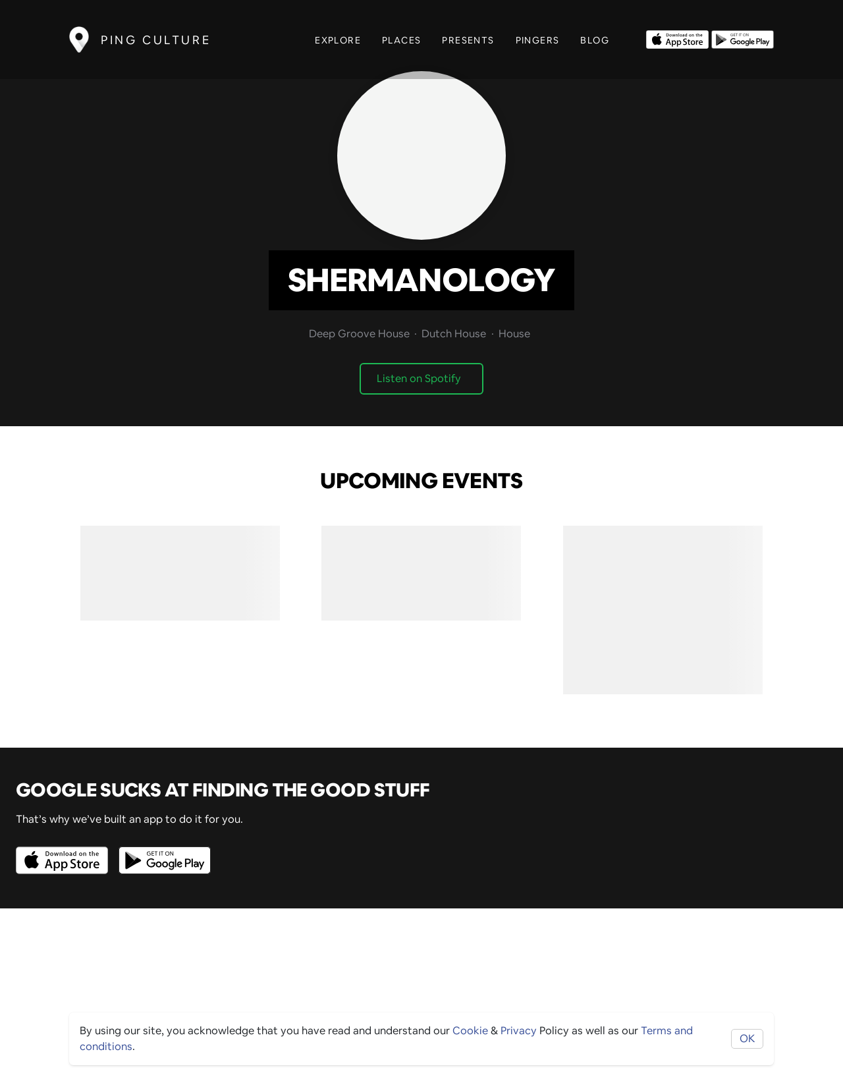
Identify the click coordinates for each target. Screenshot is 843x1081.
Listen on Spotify (419, 378)
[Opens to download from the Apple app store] (677, 38)
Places (401, 40)
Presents (468, 40)
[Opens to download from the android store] (742, 38)
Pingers (538, 40)
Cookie (470, 1031)
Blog (594, 40)
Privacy (519, 1031)
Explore (338, 40)
